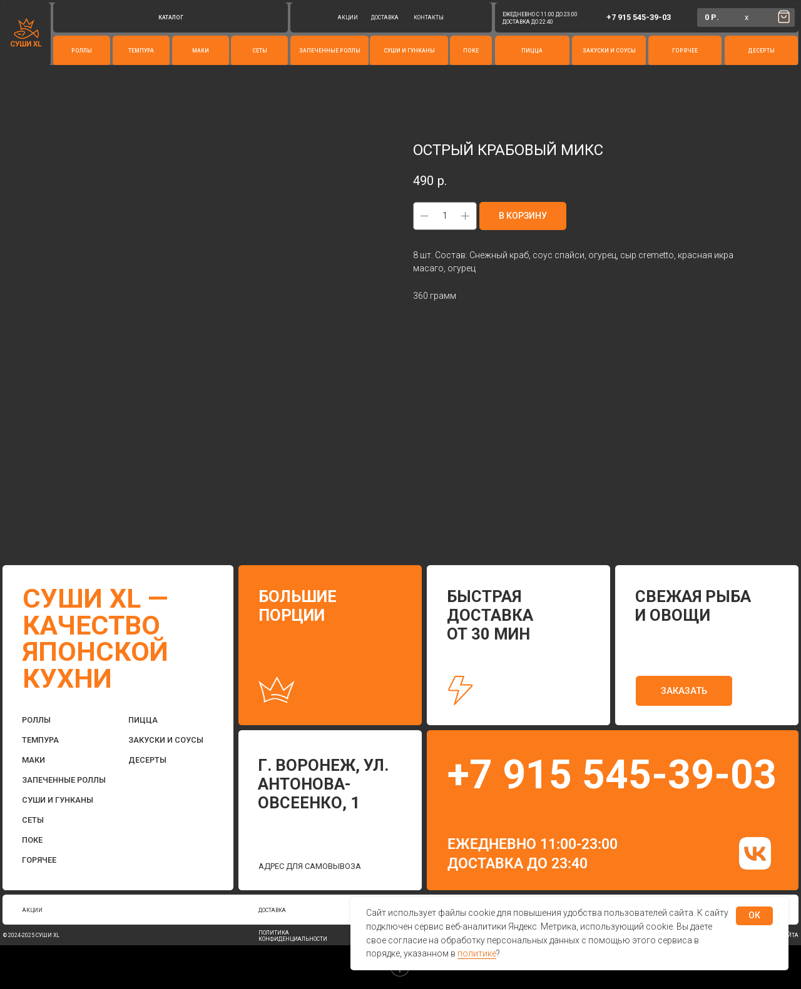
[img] (755, 853)
